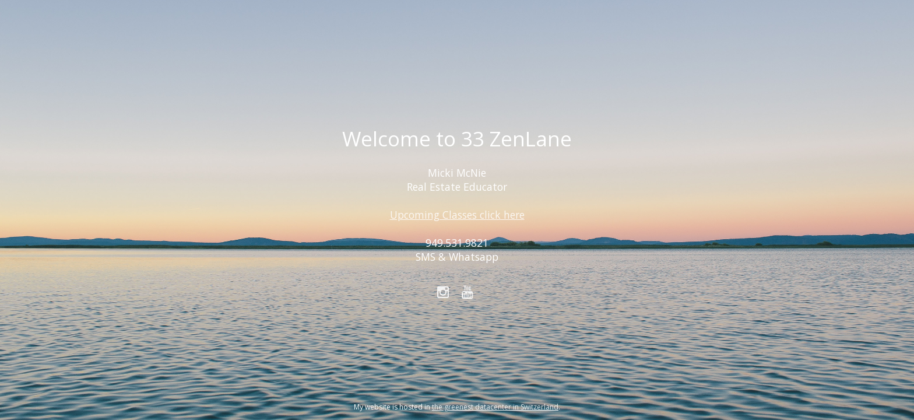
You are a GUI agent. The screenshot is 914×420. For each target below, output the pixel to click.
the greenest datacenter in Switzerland (495, 407)
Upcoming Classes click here (457, 215)
